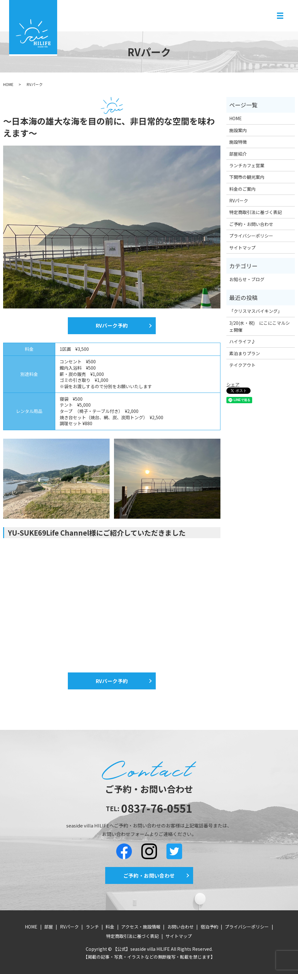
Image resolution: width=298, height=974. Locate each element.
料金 (110, 926)
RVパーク (238, 200)
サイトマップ (242, 247)
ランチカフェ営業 (246, 165)
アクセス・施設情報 (140, 926)
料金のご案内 (242, 189)
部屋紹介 (238, 154)
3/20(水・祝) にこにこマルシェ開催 (259, 326)
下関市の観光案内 (246, 177)
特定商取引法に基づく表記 (255, 212)
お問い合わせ (180, 926)
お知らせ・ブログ (246, 279)
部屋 (48, 926)
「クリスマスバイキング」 (255, 311)
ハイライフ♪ (242, 341)
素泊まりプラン (244, 353)
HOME (8, 84)
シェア (233, 384)
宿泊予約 (209, 926)
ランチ (92, 926)
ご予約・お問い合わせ (251, 224)
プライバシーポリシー (251, 236)
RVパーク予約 (112, 325)
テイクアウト (242, 365)
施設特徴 (238, 142)
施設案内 (238, 130)
